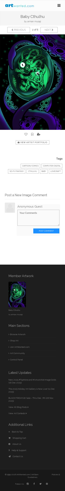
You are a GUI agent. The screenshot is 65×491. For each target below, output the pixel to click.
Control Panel (16, 359)
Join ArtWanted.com (20, 347)
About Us (14, 444)
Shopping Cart (17, 438)
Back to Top (15, 432)
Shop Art (14, 340)
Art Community (17, 353)
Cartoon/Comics (30, 166)
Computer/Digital (52, 166)
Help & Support (17, 450)
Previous (19, 30)
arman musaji (34, 21)
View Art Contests (17, 413)
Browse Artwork (17, 334)
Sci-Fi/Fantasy (17, 171)
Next (49, 30)
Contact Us (15, 456)
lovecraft (55, 171)
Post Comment (46, 231)
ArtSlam (35, 474)
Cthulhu (32, 171)
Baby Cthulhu (14, 310)
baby (43, 171)
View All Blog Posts (18, 407)
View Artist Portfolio (32, 142)
